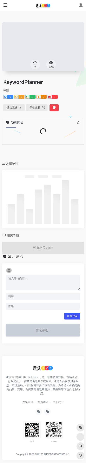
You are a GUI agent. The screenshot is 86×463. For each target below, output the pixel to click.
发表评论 (72, 316)
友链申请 (28, 402)
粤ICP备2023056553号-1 (56, 454)
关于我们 (58, 402)
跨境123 (39, 454)
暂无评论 (15, 256)
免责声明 (43, 402)
